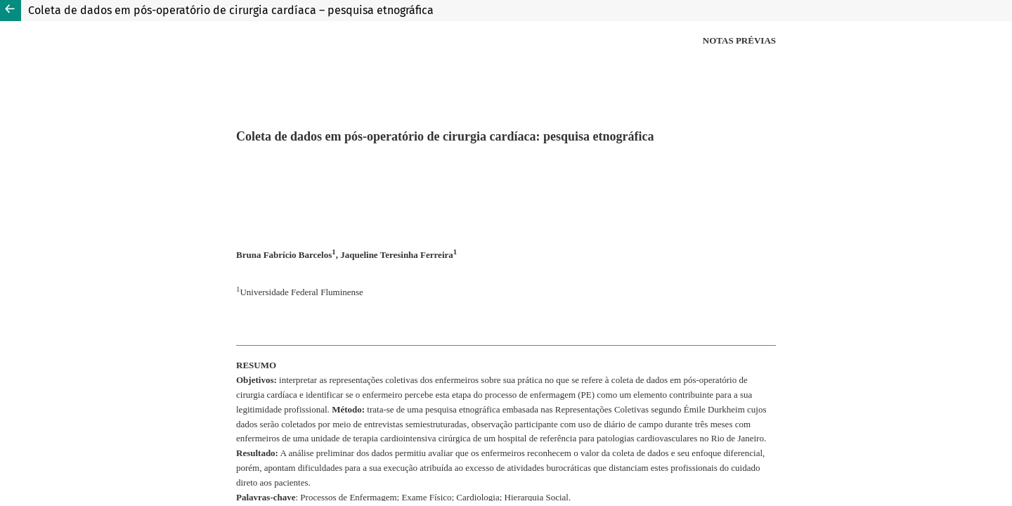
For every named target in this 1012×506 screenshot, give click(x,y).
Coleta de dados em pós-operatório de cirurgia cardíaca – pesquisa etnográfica (231, 10)
